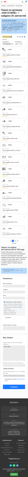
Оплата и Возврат (7, 452)
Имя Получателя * (7, 283)
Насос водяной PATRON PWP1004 (12, 198)
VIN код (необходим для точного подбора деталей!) (14, 372)
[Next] (18, 241)
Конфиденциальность (7, 447)
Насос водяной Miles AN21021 (11, 79)
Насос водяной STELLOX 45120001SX (13, 91)
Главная (4, 5)
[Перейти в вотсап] (14, 465)
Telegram (15, 30)
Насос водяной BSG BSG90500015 (12, 67)
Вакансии (21, 447)
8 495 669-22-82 (14, 410)
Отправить (14, 387)
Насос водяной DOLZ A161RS (11, 162)
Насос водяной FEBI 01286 (10, 138)
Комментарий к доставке (9, 325)
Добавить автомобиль (9, 368)
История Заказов (21, 443)
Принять (14, 474)
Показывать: (18, 41)
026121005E (14, 353)
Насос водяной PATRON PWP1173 (12, 102)
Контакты (7, 450)
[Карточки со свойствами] (20, 37)
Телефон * (5, 289)
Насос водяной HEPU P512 (10, 114)
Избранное (21, 445)
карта (20, 307)
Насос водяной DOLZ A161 (10, 222)
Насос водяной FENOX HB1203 (11, 174)
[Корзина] (25, 2)
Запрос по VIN (21, 450)
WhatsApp (9, 30)
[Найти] (22, 2)
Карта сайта (7, 454)
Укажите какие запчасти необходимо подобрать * (13, 343)
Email (4, 295)
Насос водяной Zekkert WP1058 (11, 126)
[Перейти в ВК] (17, 465)
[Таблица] (24, 37)
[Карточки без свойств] (18, 37)
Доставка (7, 443)
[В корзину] (24, 49)
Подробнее (18, 470)
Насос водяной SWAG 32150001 (11, 55)
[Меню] (2, 2)
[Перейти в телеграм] (10, 465)
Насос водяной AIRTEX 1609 (10, 186)
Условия (7, 445)
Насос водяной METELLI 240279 (11, 150)
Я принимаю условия (15, 379)
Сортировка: (5, 41)
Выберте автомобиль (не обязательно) (13, 363)
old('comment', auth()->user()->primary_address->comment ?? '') (14, 328)
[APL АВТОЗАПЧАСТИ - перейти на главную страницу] (12, 2)
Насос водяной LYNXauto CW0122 (12, 234)
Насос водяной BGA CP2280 (10, 210)
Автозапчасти (10, 5)
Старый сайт (21, 452)
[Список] (22, 37)
